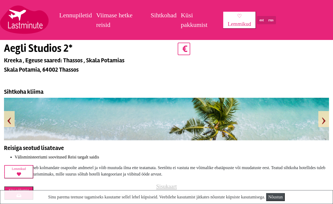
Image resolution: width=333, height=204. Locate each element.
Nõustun (275, 197)
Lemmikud (19, 172)
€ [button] (184, 49)
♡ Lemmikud (239, 20)
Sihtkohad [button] (163, 15)
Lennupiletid (75, 15)
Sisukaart (166, 186)
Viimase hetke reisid (114, 20)
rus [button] (270, 20)
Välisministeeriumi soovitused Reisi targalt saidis (57, 157)
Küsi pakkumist (194, 20)
